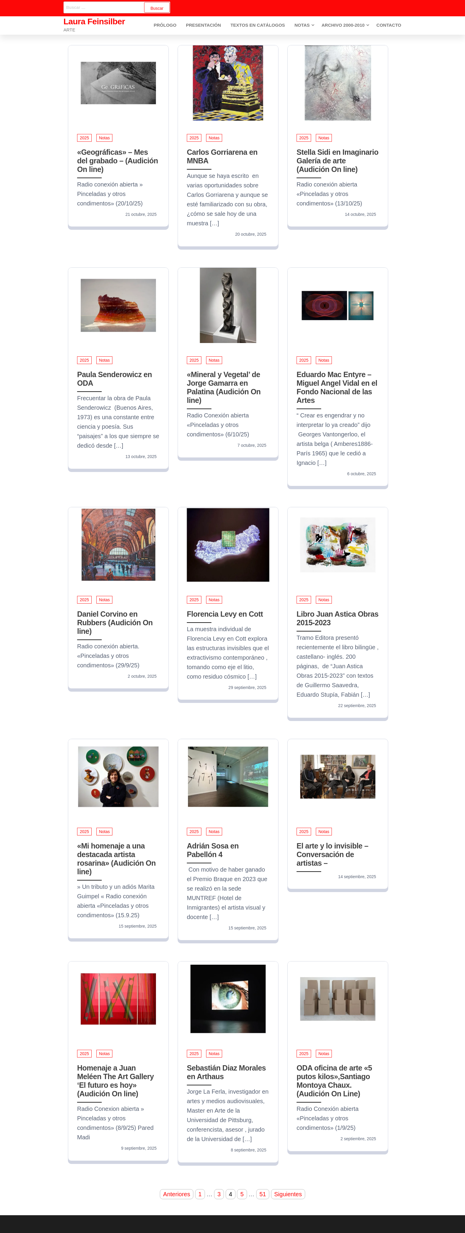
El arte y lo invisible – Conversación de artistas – (332, 854)
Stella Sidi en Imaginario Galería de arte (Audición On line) (337, 160)
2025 (84, 137)
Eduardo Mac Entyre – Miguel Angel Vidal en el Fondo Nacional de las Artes (337, 387)
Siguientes (288, 1194)
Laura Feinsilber (94, 21)
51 (262, 1194)
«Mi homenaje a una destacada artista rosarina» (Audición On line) (116, 859)
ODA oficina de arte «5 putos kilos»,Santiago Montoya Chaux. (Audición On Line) (334, 1081)
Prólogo (167, 25)
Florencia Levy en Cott (225, 614)
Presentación (204, 25)
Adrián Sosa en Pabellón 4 (213, 850)
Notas (302, 25)
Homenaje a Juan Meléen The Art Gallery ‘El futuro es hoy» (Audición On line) (115, 1081)
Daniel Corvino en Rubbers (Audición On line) (115, 622)
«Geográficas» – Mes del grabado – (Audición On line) (117, 160)
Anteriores (176, 1194)
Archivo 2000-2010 (343, 25)
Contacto (389, 25)
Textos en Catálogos (258, 25)
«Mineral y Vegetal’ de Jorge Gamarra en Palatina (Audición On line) (224, 387)
